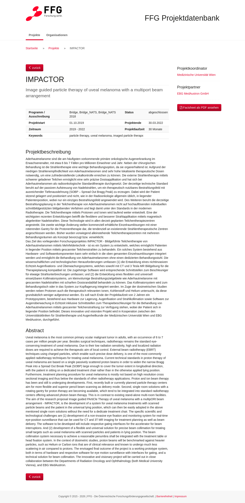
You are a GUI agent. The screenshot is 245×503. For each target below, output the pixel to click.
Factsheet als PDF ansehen (199, 107)
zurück (34, 67)
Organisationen (57, 35)
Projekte (36, 35)
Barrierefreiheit (164, 496)
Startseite (32, 48)
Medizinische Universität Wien (196, 74)
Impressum (181, 496)
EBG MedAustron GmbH (193, 93)
